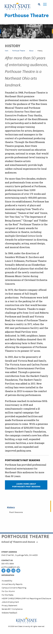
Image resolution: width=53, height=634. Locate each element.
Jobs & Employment (10, 601)
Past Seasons (16, 512)
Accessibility (7, 580)
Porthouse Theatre (26, 15)
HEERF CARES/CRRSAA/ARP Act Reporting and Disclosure (26, 598)
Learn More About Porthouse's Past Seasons (26, 485)
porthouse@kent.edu (10, 566)
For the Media (7, 594)
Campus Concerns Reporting (14, 587)
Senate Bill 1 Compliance (12, 608)
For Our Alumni (8, 591)
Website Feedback (9, 612)
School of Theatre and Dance (18, 541)
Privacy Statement (9, 605)
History (11, 507)
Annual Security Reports (12, 584)
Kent (6, 50)
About (31, 50)
